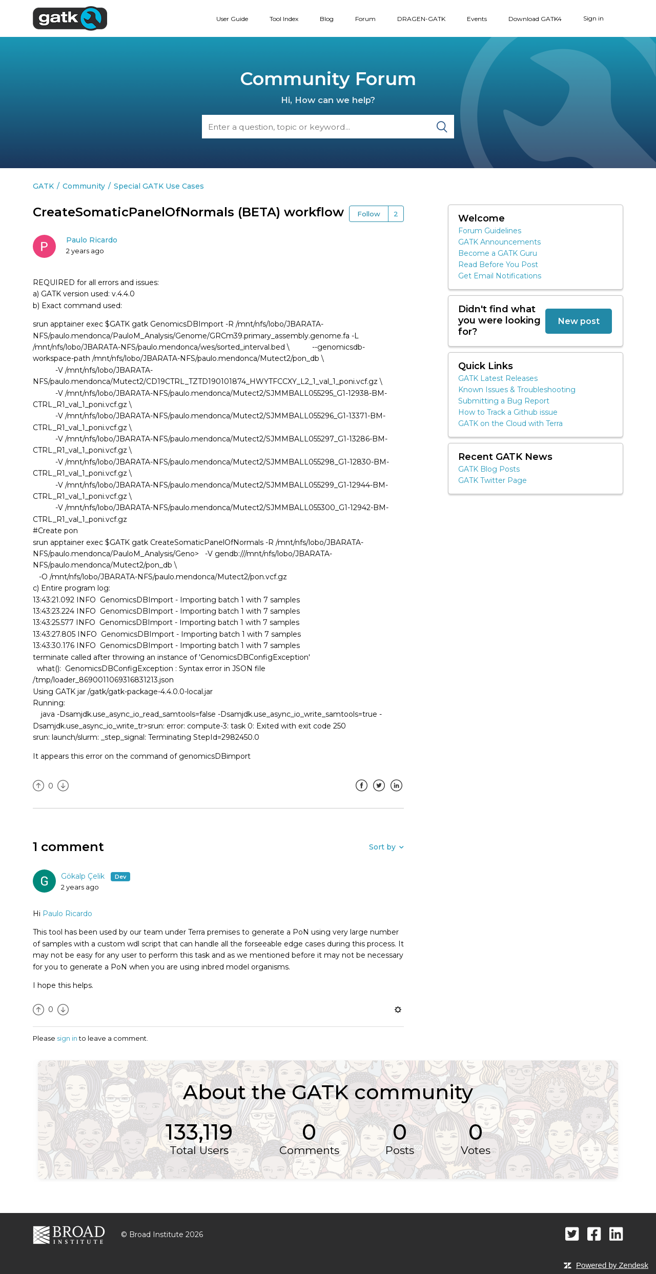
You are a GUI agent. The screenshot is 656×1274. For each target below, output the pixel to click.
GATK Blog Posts (489, 469)
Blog (327, 19)
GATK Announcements (499, 242)
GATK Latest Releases (498, 378)
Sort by (382, 847)
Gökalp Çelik (84, 876)
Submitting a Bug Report (503, 401)
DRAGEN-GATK (421, 19)
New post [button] (579, 321)
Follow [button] (368, 214)
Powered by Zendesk (612, 1265)
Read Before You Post (498, 264)
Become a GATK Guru (497, 253)
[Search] (328, 126)
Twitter (378, 793)
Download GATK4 (535, 19)
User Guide (232, 19)
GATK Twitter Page (492, 480)
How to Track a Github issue (508, 412)
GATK (43, 186)
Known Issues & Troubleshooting (517, 389)
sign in (67, 1038)
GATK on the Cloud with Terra (510, 423)
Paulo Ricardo (91, 240)
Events (477, 19)
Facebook (361, 793)
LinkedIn (396, 793)
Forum (365, 19)
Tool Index (284, 19)
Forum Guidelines (489, 230)
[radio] (38, 786)
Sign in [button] (593, 18)
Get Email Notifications (499, 275)
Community (84, 186)
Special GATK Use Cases (159, 186)
